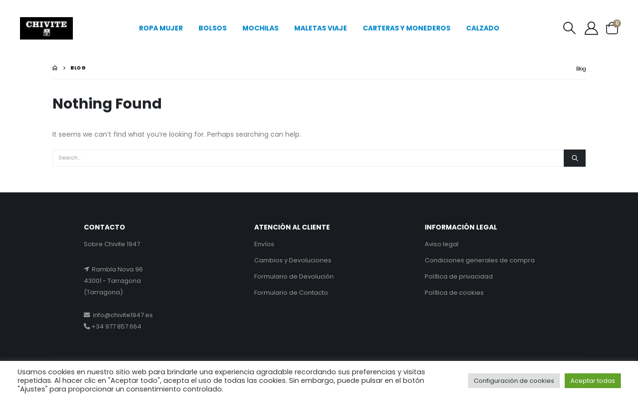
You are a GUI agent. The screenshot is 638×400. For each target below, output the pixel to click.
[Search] (575, 158)
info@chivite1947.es (121, 315)
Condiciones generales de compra (480, 260)
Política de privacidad (459, 276)
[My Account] (592, 28)
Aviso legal (442, 244)
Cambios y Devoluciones (292, 260)
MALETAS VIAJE (320, 28)
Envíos (264, 244)
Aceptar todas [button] (592, 380)
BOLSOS (213, 28)
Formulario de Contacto (291, 292)
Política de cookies (454, 292)
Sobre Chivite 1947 (112, 244)
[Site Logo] (46, 28)
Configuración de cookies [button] (514, 380)
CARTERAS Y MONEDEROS (406, 28)
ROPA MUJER (161, 28)
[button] (569, 28)
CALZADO (482, 28)
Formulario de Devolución (294, 276)
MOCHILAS (260, 28)
